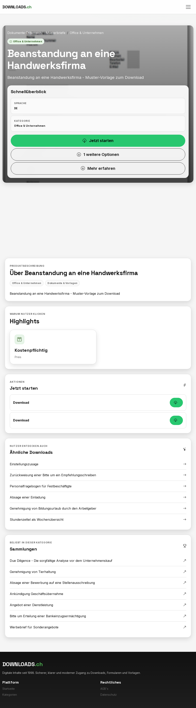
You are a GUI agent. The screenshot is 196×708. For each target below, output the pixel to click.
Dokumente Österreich (24, 33)
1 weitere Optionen (98, 154)
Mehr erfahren (98, 168)
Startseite (8, 688)
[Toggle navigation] (188, 7)
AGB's (104, 688)
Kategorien (9, 694)
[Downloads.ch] (16, 7)
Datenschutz (108, 694)
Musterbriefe (55, 33)
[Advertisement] (98, 223)
